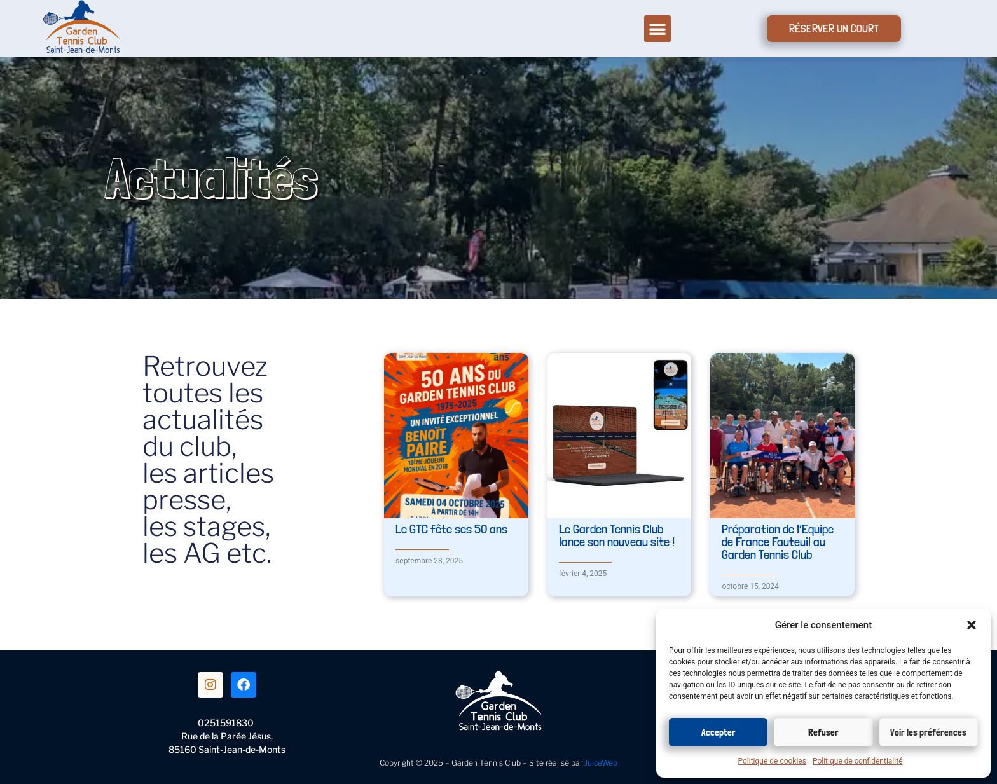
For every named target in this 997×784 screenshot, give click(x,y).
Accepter (718, 732)
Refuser (823, 732)
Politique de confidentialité (858, 761)
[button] (971, 625)
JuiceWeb (600, 762)
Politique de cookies (772, 761)
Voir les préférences (928, 732)
